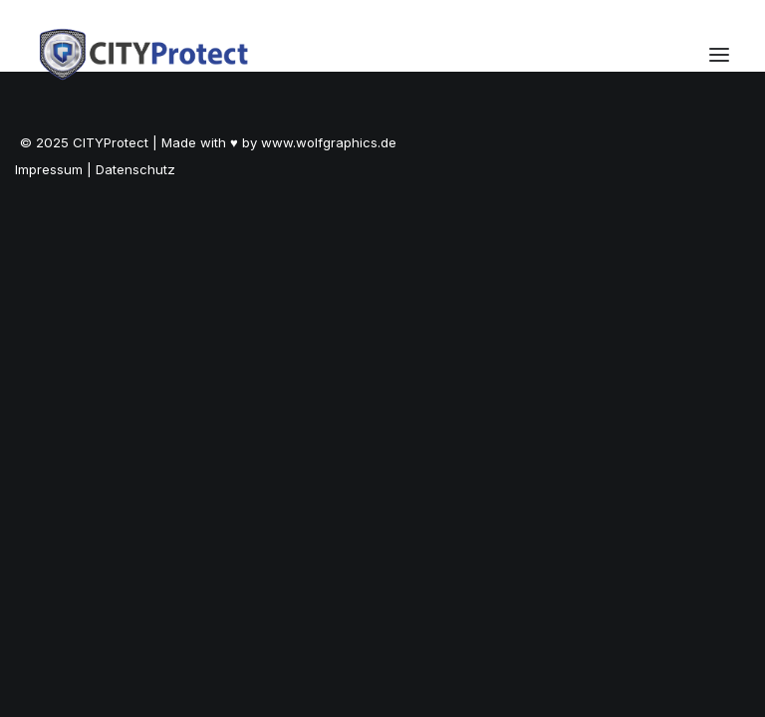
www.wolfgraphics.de (328, 142)
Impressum (49, 169)
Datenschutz (135, 169)
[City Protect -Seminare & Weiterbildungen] (144, 54)
